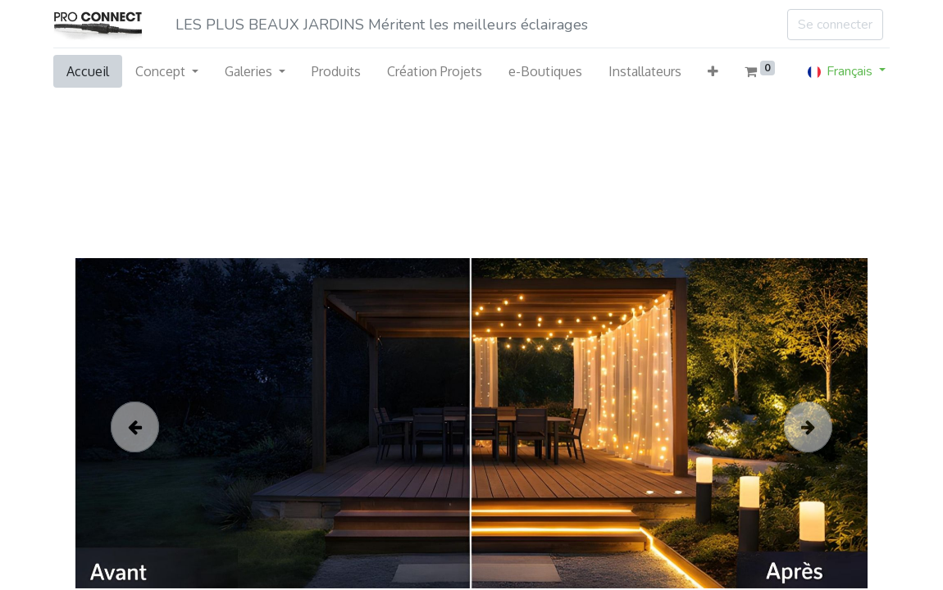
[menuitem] (87, 71)
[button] (713, 71)
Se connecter (835, 25)
